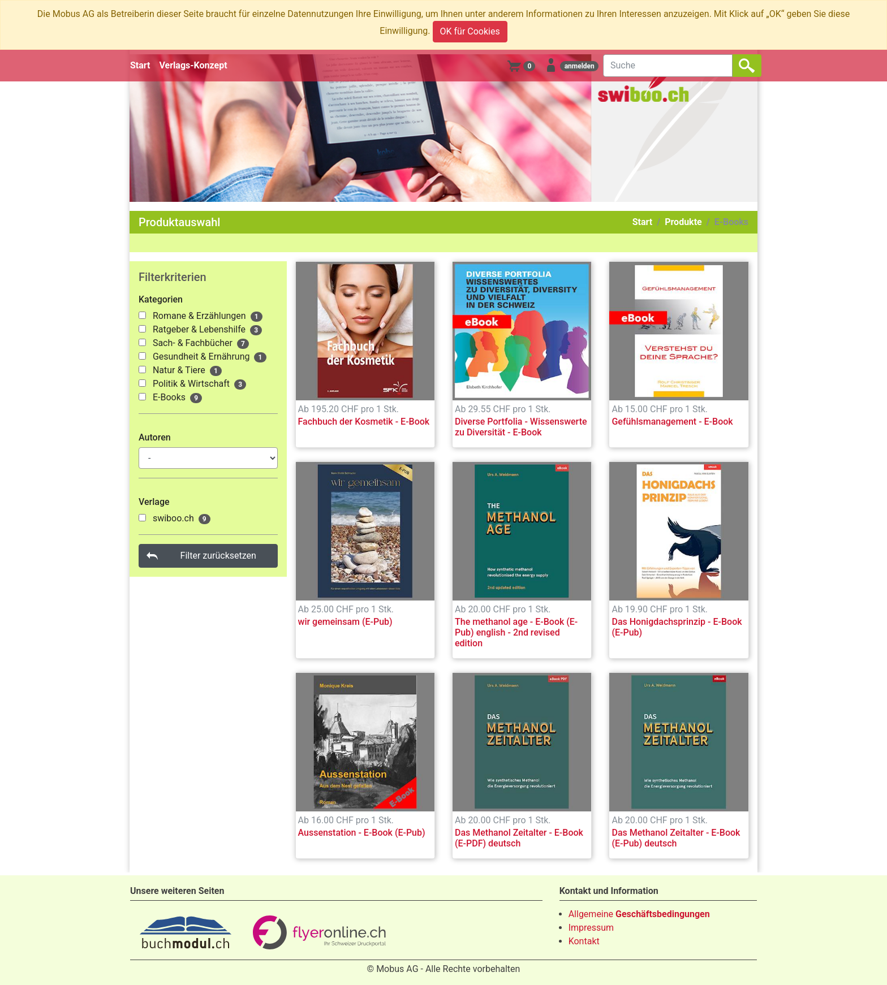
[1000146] (142, 369)
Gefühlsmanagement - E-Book (672, 421)
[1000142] (142, 342)
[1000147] (142, 383)
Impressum (591, 927)
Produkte (683, 222)
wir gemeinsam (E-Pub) (345, 621)
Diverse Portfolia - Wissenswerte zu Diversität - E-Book (521, 427)
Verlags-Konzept (193, 65)
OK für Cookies (470, 31)
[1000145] (142, 356)
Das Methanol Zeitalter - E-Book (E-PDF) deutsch (519, 838)
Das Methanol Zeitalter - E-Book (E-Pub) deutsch (676, 838)
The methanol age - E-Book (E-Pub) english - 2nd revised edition (516, 632)
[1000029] (142, 517)
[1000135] (142, 315)
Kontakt (584, 941)
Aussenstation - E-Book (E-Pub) (361, 832)
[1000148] (142, 396)
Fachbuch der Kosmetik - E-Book (364, 421)
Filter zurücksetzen (218, 555)
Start (140, 65)
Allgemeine (639, 914)
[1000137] (142, 328)
